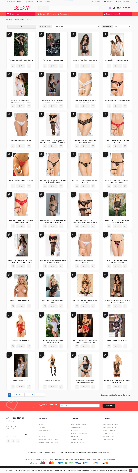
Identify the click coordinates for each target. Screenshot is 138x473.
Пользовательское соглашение (48, 439)
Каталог (20, 13)
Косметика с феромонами (79, 433)
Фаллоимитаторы (108, 436)
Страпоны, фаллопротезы (111, 433)
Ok (130, 470)
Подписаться (109, 405)
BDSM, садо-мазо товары (78, 424)
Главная (9, 19)
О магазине (11, 2)
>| (42, 395)
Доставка (30, 2)
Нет (21, 66)
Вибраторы (74, 430)
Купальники (74, 436)
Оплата (20, 2)
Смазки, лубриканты (109, 430)
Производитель (19, 19)
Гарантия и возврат (44, 430)
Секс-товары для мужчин (110, 427)
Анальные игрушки (76, 427)
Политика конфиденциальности (48, 442)
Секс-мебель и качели (77, 442)
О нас (40, 433)
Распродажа (63, 14)
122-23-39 (121, 8)
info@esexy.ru (10, 421)
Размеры (40, 2)
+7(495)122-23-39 (15, 418)
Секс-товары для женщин (110, 424)
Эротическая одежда (109, 439)
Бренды (41, 14)
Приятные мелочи (76, 439)
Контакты (48, 2)
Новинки (52, 14)
